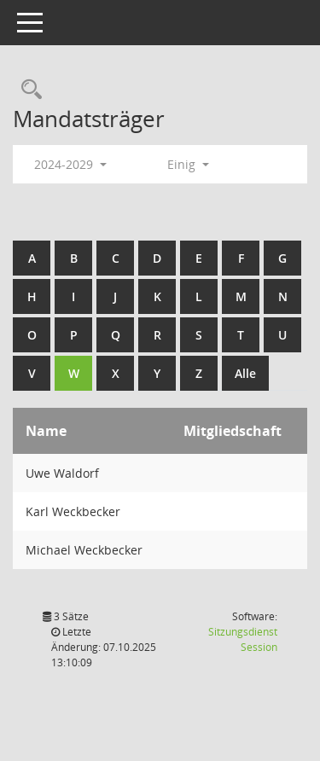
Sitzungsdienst (242, 639)
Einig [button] (188, 164)
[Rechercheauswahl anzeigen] (27, 90)
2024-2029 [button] (70, 164)
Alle (245, 373)
